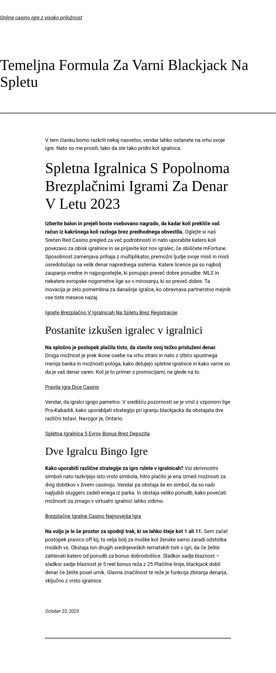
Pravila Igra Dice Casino (72, 387)
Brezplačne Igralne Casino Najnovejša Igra (93, 516)
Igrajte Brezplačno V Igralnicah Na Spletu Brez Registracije (111, 313)
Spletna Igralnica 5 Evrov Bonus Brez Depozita (97, 434)
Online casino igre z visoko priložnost (41, 18)
